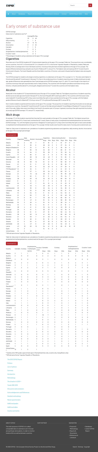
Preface (9, 363)
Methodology (11, 378)
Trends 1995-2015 (12, 385)
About (14, 14)
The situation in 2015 (13, 381)
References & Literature (51, 14)
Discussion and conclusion (15, 389)
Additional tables (12, 407)
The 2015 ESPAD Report (14, 359)
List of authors (12, 367)
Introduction (11, 374)
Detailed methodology (14, 396)
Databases (21, 14)
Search (75, 447)
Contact (64, 14)
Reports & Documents (35, 14)
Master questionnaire (13, 400)
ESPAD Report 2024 (75, 14)
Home (8, 14)
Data (86, 14)
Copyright (87, 447)
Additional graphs (12, 403)
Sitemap (80, 447)
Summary (10, 370)
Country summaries (13, 411)
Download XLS (12, 135)
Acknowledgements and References (18, 392)
